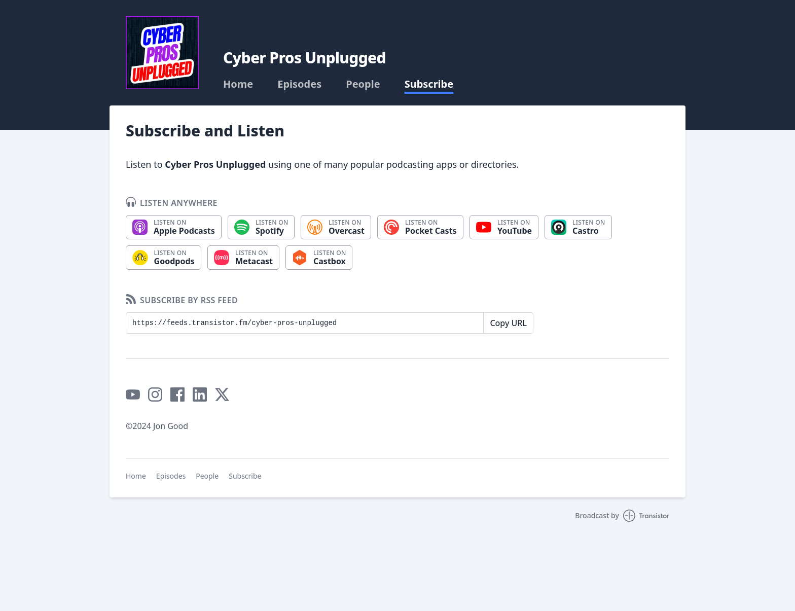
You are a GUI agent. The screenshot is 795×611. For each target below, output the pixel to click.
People (363, 84)
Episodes (299, 84)
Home (238, 84)
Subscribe (429, 84)
